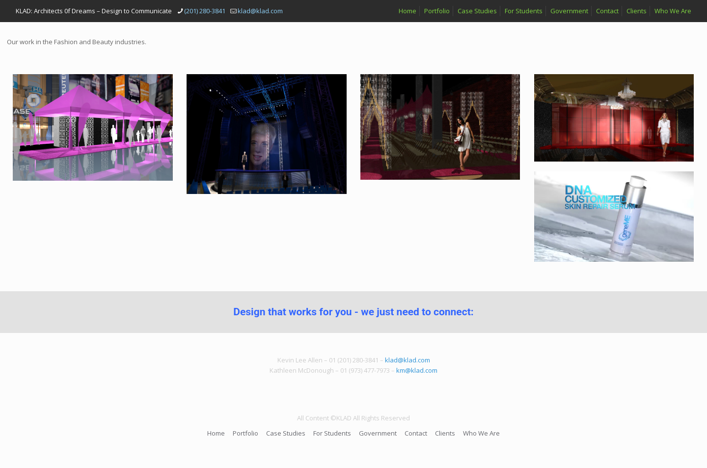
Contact (607, 10)
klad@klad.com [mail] (260, 10)
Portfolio (437, 10)
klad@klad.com (407, 360)
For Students (524, 10)
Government (569, 10)
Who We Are (672, 10)
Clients (636, 10)
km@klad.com (416, 370)
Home (407, 10)
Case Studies (477, 10)
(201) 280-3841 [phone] (204, 10)
